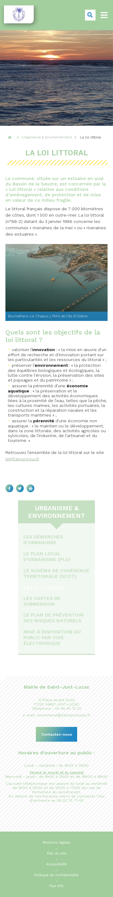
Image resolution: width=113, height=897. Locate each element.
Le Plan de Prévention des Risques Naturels (54, 617)
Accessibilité (56, 864)
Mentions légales (57, 843)
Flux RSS (56, 886)
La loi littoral (44, 587)
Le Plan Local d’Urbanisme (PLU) (47, 556)
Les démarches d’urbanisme (43, 539)
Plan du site (56, 853)
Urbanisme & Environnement (56, 511)
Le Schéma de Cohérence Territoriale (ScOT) (56, 573)
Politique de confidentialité (56, 875)
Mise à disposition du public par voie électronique (52, 637)
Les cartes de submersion (42, 601)
